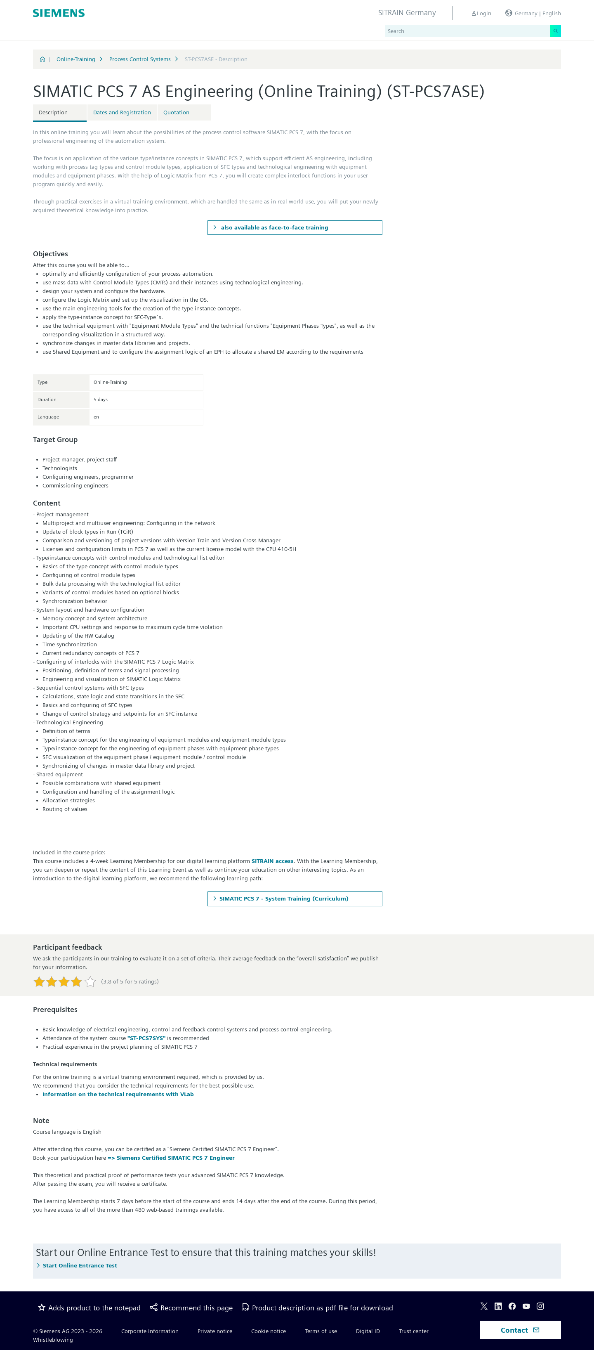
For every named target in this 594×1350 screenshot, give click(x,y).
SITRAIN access (273, 861)
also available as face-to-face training (273, 227)
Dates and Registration (122, 112)
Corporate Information (150, 1331)
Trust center (414, 1331)
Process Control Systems (140, 59)
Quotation (176, 112)
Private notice (215, 1331)
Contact (520, 1330)
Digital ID (368, 1331)
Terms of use (321, 1331)
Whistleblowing (53, 1339)
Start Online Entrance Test (80, 1265)
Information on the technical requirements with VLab (118, 1094)
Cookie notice (268, 1331)
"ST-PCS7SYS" (146, 1038)
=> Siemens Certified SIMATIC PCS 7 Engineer (171, 1157)
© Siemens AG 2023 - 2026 (67, 1331)
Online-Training (76, 59)
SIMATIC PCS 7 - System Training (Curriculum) (284, 898)
